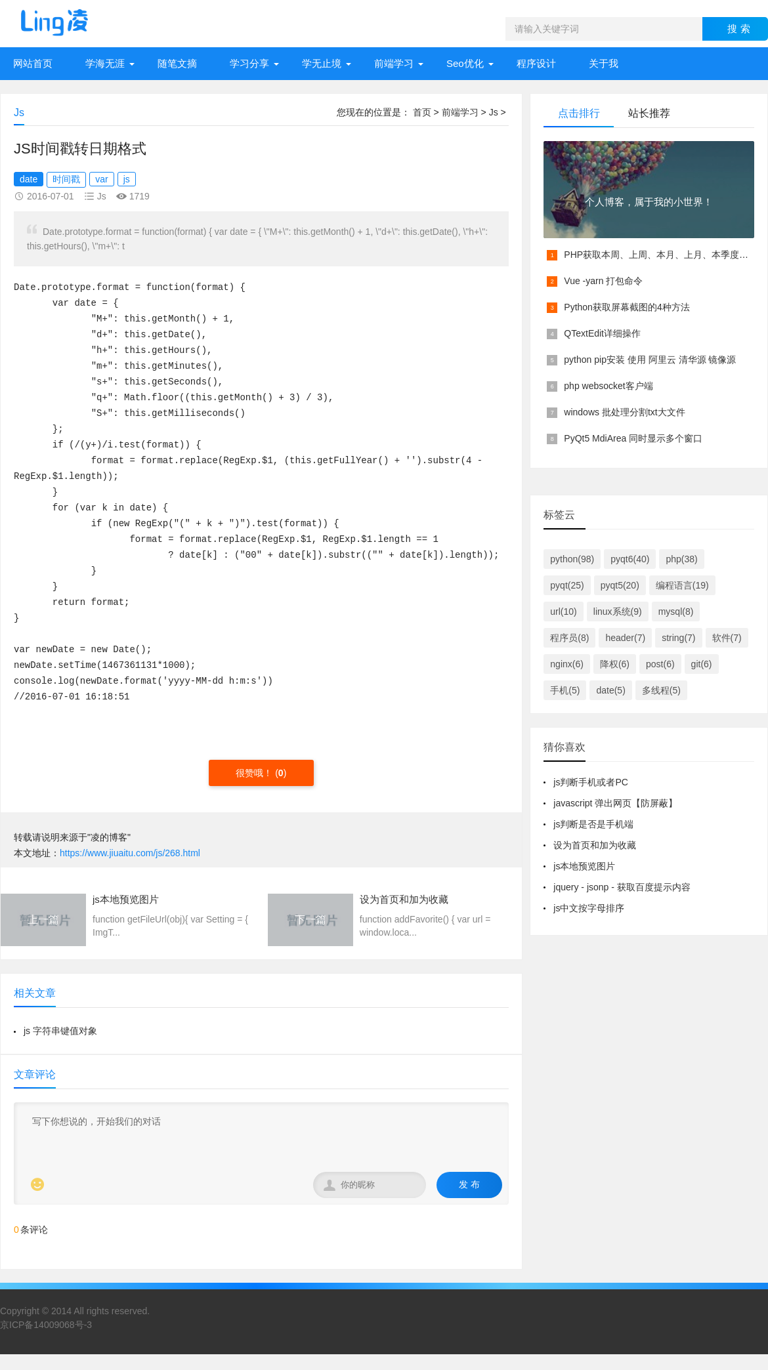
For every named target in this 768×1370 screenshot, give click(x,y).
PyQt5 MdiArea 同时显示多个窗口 (633, 438)
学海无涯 (105, 63)
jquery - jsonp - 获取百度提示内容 (621, 887)
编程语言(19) (682, 585)
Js (493, 112)
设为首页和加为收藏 (594, 845)
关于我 (603, 63)
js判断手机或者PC (590, 782)
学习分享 (249, 63)
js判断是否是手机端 (593, 824)
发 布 (469, 1184)
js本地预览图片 (584, 866)
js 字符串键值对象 (60, 1031)
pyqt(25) (567, 585)
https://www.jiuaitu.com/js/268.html (130, 853)
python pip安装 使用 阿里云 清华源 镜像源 (650, 359)
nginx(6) (567, 664)
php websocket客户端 (608, 386)
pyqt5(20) (620, 585)
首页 (422, 112)
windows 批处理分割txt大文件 (624, 412)
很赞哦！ (255, 773)
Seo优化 (465, 63)
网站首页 (33, 63)
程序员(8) (569, 638)
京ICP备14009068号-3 (46, 1324)
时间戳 (66, 179)
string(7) (678, 638)
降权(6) (614, 664)
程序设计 (536, 63)
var (101, 179)
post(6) (660, 664)
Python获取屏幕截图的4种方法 (626, 307)
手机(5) (565, 690)
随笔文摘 (177, 63)
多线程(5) (661, 690)
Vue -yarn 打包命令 (603, 281)
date (28, 179)
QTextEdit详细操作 (602, 333)
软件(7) (727, 638)
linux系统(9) (617, 611)
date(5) (610, 690)
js (126, 179)
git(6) (701, 664)
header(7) (625, 638)
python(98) (572, 559)
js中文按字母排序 (588, 908)
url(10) (563, 611)
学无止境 (321, 63)
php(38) (681, 559)
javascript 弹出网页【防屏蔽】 (615, 803)
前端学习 (394, 63)
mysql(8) (676, 611)
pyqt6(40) (629, 559)
